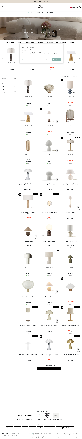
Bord (31, 9)
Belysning (56, 9)
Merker (22, 9)
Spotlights (40, 427)
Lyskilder (59, 427)
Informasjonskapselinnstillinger (28, 59)
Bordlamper (10, 14)
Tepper (51, 9)
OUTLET (78, 3)
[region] (41, 53)
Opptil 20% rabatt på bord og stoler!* (41, 1)
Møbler (27, 9)
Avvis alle (45, 59)
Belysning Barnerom (68, 427)
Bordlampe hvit (19, 42)
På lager (4, 92)
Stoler (34, 9)
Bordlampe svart (10, 42)
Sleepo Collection (16, 9)
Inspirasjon (68, 3)
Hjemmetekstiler (67, 9)
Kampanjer (73, 3)
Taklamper (9, 427)
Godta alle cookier (56, 59)
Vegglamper (32, 427)
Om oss (52, 3)
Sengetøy (75, 9)
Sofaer (47, 9)
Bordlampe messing (30, 42)
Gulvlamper (17, 427)
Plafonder (25, 427)
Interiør (61, 9)
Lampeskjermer (49, 42)
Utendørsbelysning (49, 427)
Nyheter (3, 9)
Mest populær (9, 9)
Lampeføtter (40, 42)
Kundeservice (57, 3)
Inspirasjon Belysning (61, 42)
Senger (79, 9)
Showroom (63, 3)
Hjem (2, 14)
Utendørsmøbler (40, 9)
